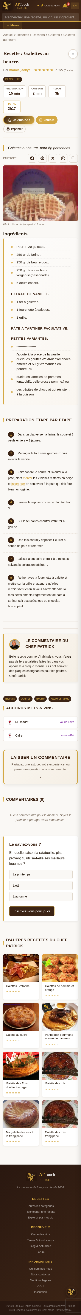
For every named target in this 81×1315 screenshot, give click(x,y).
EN (75, 5)
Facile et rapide (59, 698)
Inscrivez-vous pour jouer (32, 911)
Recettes (23, 35)
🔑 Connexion (50, 5)
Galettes (54, 35)
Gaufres (26, 698)
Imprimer (14, 129)
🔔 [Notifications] (65, 5)
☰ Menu (12, 25)
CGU (40, 1286)
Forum (40, 1252)
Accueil (8, 35)
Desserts (39, 35)
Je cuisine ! (19, 120)
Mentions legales (40, 1280)
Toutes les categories (40, 1206)
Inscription (40, 1292)
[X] (52, 158)
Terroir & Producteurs (40, 1240)
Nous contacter (40, 1274)
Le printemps (21, 874)
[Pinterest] (42, 158)
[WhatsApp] (63, 158)
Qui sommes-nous (40, 1268)
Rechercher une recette (40, 1211)
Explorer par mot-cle (40, 1217)
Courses (46, 120)
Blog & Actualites (40, 1246)
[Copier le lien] (73, 158)
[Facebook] (32, 158)
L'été (16, 885)
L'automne (20, 896)
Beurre (40, 698)
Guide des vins (40, 1234)
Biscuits (10, 698)
